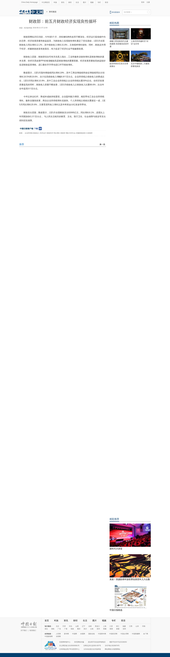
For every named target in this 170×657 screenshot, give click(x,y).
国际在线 (91, 634)
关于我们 (24, 630)
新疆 (117, 629)
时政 (55, 2)
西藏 (104, 629)
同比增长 (57, 133)
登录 (142, 2)
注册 (148, 2)
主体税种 (89, 133)
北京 (57, 626)
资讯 (62, 2)
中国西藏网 (136, 634)
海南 (72, 629)
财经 (70, 2)
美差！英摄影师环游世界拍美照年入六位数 (130, 579)
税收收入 (36, 133)
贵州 (98, 629)
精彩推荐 (114, 519)
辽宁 (83, 626)
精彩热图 (114, 23)
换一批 (102, 144)
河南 (143, 626)
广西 (65, 629)
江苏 (111, 626)
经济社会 (72, 133)
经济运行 (43, 133)
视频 (92, 2)
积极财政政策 (81, 133)
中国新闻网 (49, 636)
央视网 (82, 634)
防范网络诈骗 (79, 642)
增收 (67, 133)
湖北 (46, 629)
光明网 (58, 636)
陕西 (111, 629)
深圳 (124, 629)
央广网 (145, 634)
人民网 (58, 634)
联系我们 (33, 630)
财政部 (62, 133)
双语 (106, 2)
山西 (77, 626)
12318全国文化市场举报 (92, 649)
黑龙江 (97, 626)
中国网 (74, 634)
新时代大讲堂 (116, 549)
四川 (85, 629)
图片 (84, 2)
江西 (130, 626)
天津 (64, 626)
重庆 (78, 629)
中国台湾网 (125, 634)
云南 (91, 629)
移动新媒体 (116, 12)
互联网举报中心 (64, 642)
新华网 (66, 634)
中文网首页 (46, 2)
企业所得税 (29, 133)
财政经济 (50, 133)
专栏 (99, 2)
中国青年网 (102, 634)
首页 (47, 620)
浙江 (117, 626)
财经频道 (52, 12)
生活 (77, 2)
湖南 (52, 629)
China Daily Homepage (29, 2)
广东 (59, 629)
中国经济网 (113, 634)
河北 (70, 626)
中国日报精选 (116, 610)
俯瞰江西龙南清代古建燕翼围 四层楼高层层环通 (119, 44)
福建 (124, 626)
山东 (137, 626)
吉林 (90, 626)
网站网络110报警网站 (112, 649)
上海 (104, 626)
